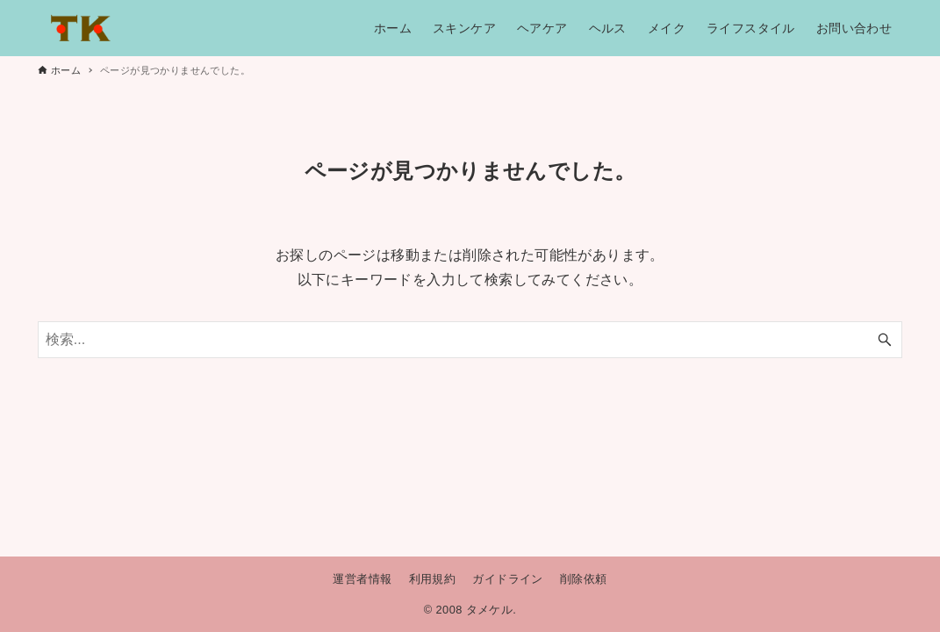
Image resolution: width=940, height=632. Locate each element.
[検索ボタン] (884, 339)
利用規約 (432, 578)
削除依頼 (583, 578)
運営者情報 (362, 578)
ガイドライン (507, 578)
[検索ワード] (470, 339)
